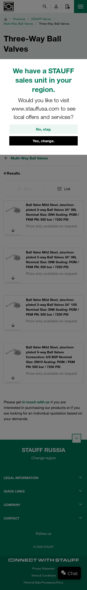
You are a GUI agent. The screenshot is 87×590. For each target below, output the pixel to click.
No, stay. (43, 129)
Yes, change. (44, 140)
